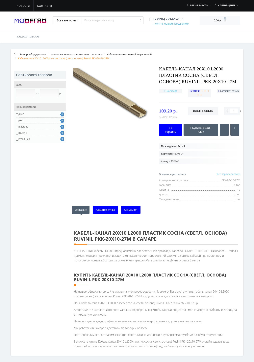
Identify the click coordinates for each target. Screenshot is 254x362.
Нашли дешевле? (203, 110)
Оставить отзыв (229, 90)
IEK (21, 120)
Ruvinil (23, 132)
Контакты (44, 6)
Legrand (23, 126)
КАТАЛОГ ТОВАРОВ (28, 36)
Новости (23, 6)
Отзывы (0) (131, 209)
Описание (81, 209)
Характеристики (105, 209)
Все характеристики (228, 174)
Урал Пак (24, 139)
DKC (21, 114)
